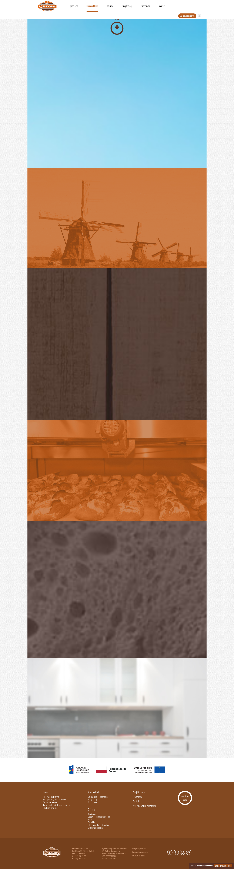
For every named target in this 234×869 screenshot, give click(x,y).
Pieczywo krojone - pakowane (54, 799)
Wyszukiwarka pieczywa (144, 806)
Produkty (74, 6)
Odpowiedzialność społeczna (99, 816)
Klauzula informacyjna (140, 852)
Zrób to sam (92, 802)
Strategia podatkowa (96, 827)
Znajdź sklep (127, 6)
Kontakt (162, 6)
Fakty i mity (92, 799)
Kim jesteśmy (93, 813)
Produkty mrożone (50, 807)
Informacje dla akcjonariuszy (99, 825)
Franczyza (145, 6)
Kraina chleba (92, 6)
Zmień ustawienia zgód (223, 865)
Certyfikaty (92, 822)
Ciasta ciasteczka (50, 802)
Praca (90, 819)
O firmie (110, 6)
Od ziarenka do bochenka (98, 796)
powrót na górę (184, 797)
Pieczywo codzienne (51, 796)
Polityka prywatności (139, 848)
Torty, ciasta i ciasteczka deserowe (57, 804)
